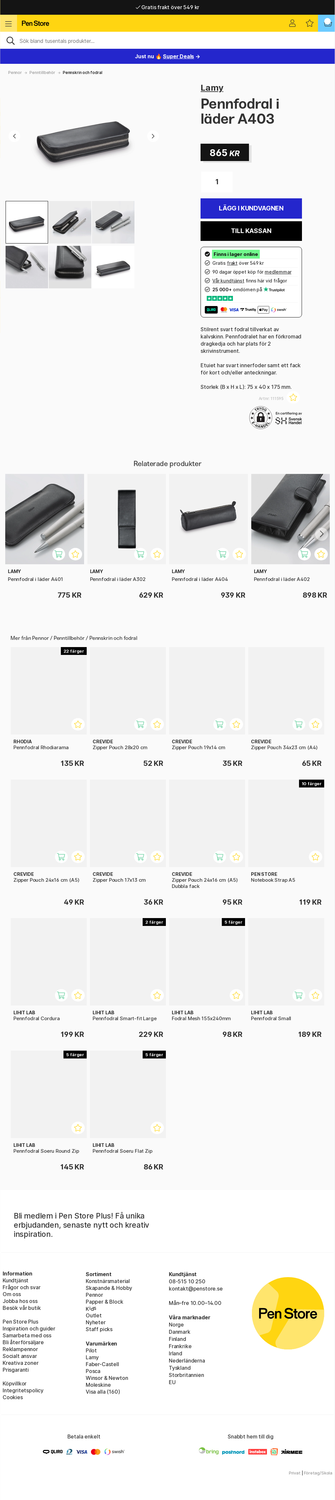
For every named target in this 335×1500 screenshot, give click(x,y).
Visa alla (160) (103, 1391)
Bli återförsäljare (23, 1342)
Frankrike (180, 1346)
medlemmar (278, 272)
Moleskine (98, 1385)
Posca (93, 1371)
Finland (177, 1339)
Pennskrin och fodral (82, 72)
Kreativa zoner (21, 1363)
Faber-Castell (102, 1364)
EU (172, 1382)
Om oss (12, 1294)
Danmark (179, 1331)
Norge (176, 1324)
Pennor (15, 72)
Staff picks (99, 1329)
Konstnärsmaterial (108, 1281)
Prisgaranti (16, 1369)
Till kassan (251, 231)
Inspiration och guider (29, 1328)
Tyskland (180, 1367)
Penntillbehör (42, 72)
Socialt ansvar (20, 1356)
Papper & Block (104, 1301)
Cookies (13, 1397)
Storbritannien (186, 1375)
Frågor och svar (21, 1287)
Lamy (212, 87)
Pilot (91, 1350)
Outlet (94, 1315)
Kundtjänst (15, 1280)
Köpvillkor (14, 1383)
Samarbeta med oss (27, 1335)
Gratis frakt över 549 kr (167, 7)
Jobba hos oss (20, 1301)
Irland (175, 1353)
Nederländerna (187, 1360)
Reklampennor (20, 1349)
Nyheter (96, 1322)
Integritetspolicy (23, 1390)
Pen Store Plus (20, 1321)
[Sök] (167, 40)
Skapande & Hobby (109, 1288)
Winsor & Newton (107, 1378)
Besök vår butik (22, 1308)
